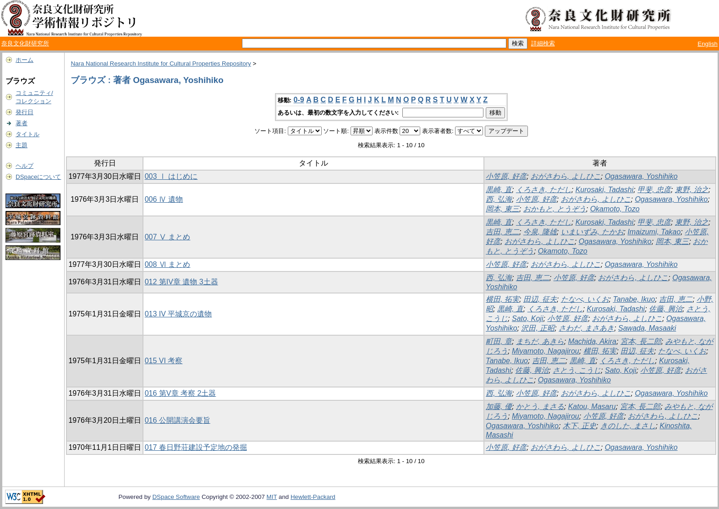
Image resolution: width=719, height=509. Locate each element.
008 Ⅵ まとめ (168, 264)
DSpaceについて (38, 176)
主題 (21, 145)
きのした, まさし (628, 426)
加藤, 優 (499, 406)
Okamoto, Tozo (615, 209)
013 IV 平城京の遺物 (178, 314)
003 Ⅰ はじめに (171, 176)
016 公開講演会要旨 (177, 420)
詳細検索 (543, 43)
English (707, 43)
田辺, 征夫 (540, 299)
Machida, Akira (592, 341)
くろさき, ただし (543, 190)
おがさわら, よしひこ (566, 176)
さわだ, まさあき (586, 328)
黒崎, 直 (499, 190)
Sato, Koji (527, 318)
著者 (21, 123)
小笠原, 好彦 (506, 176)
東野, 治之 (691, 190)
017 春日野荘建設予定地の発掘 (196, 447)
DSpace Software (176, 496)
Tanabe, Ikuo (634, 299)
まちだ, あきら (540, 341)
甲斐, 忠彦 (654, 190)
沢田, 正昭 (537, 328)
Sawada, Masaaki (647, 328)
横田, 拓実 (502, 299)
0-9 (299, 100)
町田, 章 (499, 341)
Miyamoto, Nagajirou (545, 351)
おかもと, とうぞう (554, 209)
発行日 (24, 112)
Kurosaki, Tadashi (605, 190)
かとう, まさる (540, 406)
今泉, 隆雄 (540, 232)
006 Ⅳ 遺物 (164, 199)
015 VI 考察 (164, 361)
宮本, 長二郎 (640, 341)
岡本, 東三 (502, 209)
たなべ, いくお (585, 299)
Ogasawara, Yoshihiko (641, 176)
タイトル (27, 134)
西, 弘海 (499, 199)
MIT (272, 496)
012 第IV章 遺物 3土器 (181, 282)
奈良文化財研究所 (25, 43)
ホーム (24, 59)
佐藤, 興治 (665, 309)
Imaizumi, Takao (654, 232)
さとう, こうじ (577, 370)
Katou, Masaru (592, 406)
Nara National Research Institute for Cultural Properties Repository (161, 63)
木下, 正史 (579, 426)
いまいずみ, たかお (592, 232)
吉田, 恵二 (502, 232)
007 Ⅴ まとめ (168, 237)
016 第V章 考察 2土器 (180, 393)
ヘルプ (24, 165)
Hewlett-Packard (313, 496)
